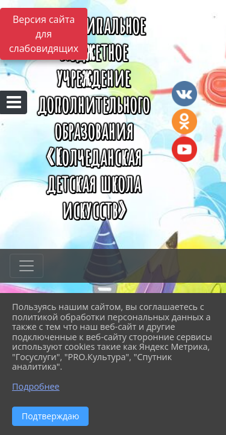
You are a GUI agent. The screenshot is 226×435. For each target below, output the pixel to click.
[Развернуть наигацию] (26, 266)
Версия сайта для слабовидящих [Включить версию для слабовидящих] (43, 34)
